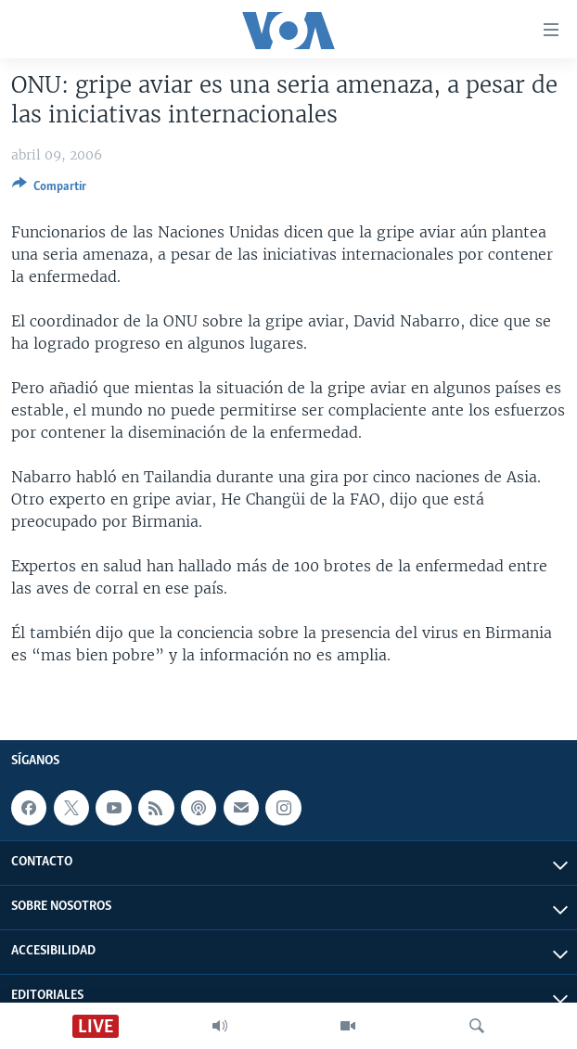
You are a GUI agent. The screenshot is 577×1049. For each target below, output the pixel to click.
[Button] (49, 189)
